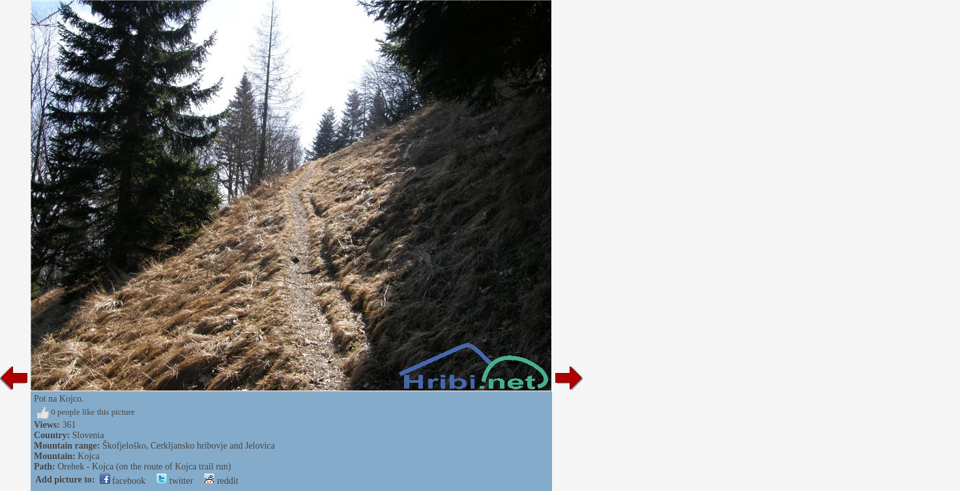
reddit (221, 481)
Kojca (88, 456)
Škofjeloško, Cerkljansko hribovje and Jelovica (188, 446)
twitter (174, 481)
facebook (123, 481)
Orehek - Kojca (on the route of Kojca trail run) (144, 466)
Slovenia (88, 435)
